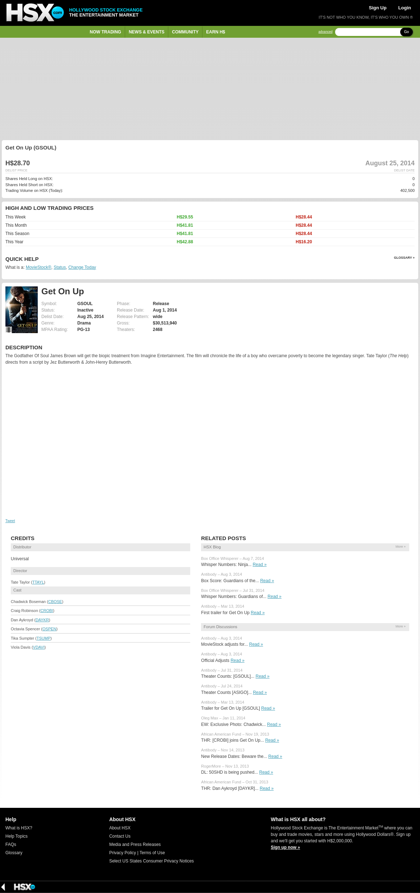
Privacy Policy (122, 852)
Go (406, 32)
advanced (326, 31)
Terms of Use (152, 852)
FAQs (10, 844)
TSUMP (44, 638)
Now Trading (105, 31)
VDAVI (39, 647)
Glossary (13, 852)
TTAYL (38, 582)
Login (404, 7)
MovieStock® (38, 267)
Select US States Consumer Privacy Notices (151, 861)
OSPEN (49, 629)
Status (60, 267)
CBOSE (55, 601)
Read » (260, 564)
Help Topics (16, 836)
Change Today (82, 267)
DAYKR (42, 620)
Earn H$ (215, 31)
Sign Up (378, 7)
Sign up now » (285, 847)
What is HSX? (18, 827)
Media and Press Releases (135, 844)
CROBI (47, 610)
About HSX (120, 827)
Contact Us (120, 836)
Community (185, 31)
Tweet (10, 521)
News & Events (146, 31)
